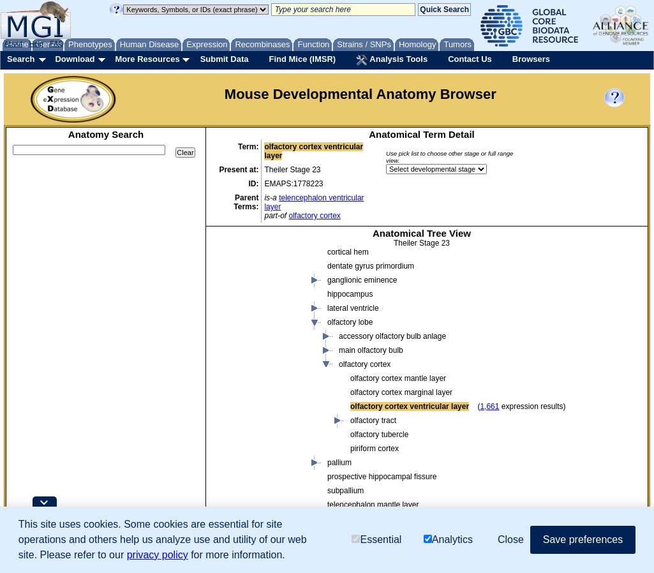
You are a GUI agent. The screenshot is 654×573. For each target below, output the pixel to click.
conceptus (253, 319)
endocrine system (300, 488)
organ (268, 432)
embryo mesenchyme (295, 403)
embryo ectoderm (288, 389)
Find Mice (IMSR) (302, 59)
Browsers (531, 59)
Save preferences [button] (583, 539)
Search (20, 59)
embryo (259, 333)
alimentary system (301, 460)
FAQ (57, 43)
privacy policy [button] (157, 554)
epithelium (276, 417)
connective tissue (287, 375)
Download (74, 59)
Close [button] (511, 539)
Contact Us (470, 59)
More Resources (147, 59)
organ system (281, 446)
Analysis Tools (391, 60)
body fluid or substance (274, 277)
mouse (235, 263)
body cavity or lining (291, 347)
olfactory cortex (314, 215)
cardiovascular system (308, 474)
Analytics (448, 539)
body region (255, 291)
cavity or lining (259, 305)
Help (36, 43)
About (13, 43)
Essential (376, 539)
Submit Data (224, 59)
